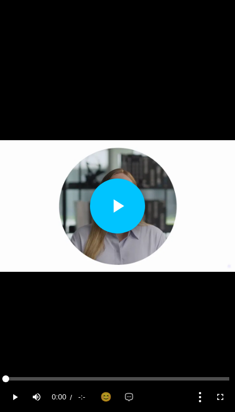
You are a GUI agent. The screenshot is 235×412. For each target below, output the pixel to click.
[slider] (117, 379)
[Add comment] (128, 397)
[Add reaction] (106, 397)
